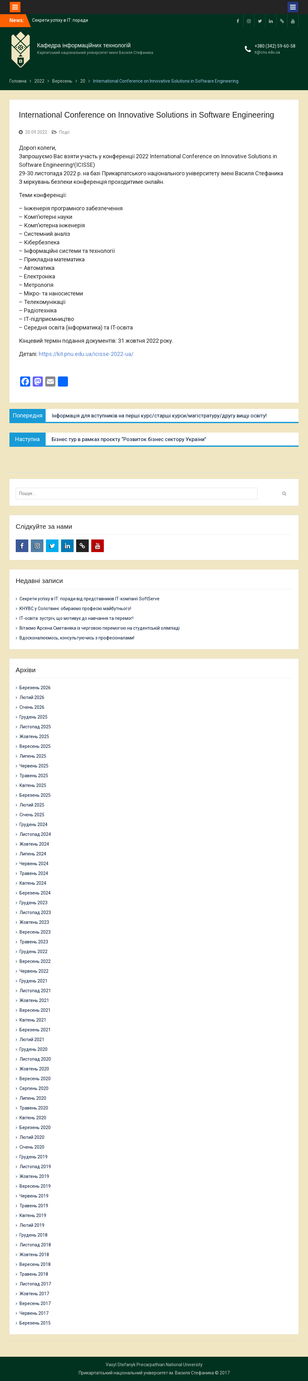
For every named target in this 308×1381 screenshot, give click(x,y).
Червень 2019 (34, 1195)
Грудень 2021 (34, 980)
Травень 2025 (34, 775)
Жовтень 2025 (34, 736)
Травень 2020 (34, 1107)
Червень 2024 (34, 863)
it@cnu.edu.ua (267, 52)
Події (64, 132)
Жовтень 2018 (34, 1254)
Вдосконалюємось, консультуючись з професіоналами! (77, 637)
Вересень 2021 (35, 1010)
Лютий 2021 (32, 1039)
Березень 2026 (35, 687)
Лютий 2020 (32, 1137)
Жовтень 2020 (34, 1068)
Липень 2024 (33, 853)
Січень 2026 (32, 707)
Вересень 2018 (35, 1264)
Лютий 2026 (32, 697)
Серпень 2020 (34, 1088)
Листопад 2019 (35, 1166)
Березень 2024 (35, 892)
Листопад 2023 (35, 912)
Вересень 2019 (35, 1186)
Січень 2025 (32, 814)
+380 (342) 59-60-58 (275, 46)
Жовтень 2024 (34, 844)
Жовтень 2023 (34, 922)
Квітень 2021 (33, 1020)
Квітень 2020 (33, 1117)
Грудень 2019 (34, 1156)
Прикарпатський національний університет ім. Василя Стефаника (146, 1372)
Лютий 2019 (32, 1225)
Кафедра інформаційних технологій (84, 45)
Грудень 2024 (34, 824)
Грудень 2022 (34, 951)
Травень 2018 (34, 1274)
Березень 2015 (35, 1323)
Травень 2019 (34, 1205)
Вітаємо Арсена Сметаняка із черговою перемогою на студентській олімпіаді (100, 628)
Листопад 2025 (35, 726)
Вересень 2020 (35, 1078)
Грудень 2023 (34, 902)
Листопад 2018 (35, 1244)
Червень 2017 (34, 1313)
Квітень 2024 (33, 883)
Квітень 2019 (33, 1215)
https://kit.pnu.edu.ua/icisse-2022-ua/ (86, 354)
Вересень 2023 (35, 932)
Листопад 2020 (35, 1059)
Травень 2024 (34, 873)
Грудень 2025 (34, 717)
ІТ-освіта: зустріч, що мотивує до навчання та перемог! (76, 618)
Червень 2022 (34, 971)
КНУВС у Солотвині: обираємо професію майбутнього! (75, 608)
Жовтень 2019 (34, 1176)
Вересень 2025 (35, 746)
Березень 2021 (35, 1029)
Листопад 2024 (35, 834)
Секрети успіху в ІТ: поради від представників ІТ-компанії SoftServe (90, 598)
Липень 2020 (33, 1098)
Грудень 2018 (34, 1235)
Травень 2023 (34, 941)
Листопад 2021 (35, 990)
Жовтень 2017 (34, 1293)
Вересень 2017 (35, 1303)
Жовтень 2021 (34, 1000)
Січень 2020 (32, 1147)
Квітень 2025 (33, 785)
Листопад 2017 (35, 1283)
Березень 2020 (35, 1127)
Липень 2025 (33, 756)
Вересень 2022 (35, 961)
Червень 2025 (34, 765)
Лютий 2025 (32, 804)
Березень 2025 (35, 795)
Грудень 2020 (34, 1049)
